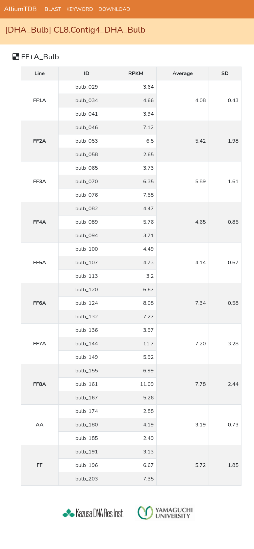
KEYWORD (79, 9)
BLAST (53, 9)
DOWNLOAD (114, 9)
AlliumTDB (20, 9)
